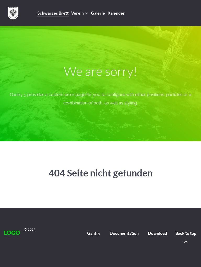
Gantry (93, 233)
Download (157, 233)
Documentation (124, 233)
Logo (12, 232)
